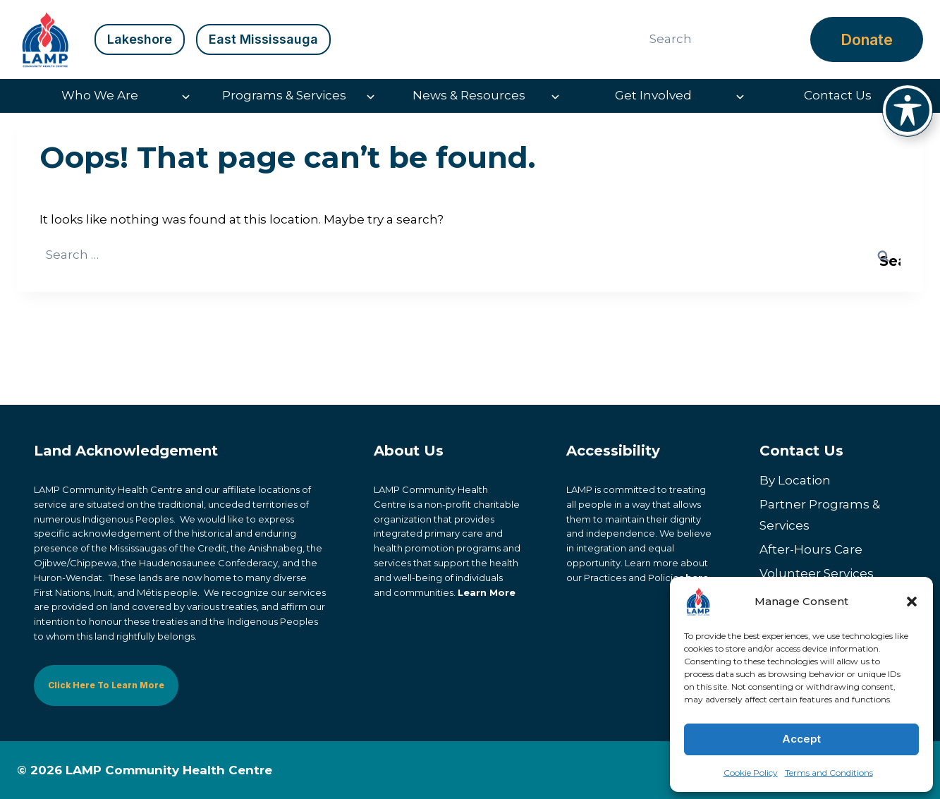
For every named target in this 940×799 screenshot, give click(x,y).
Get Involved (653, 95)
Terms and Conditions (829, 772)
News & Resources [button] (469, 95)
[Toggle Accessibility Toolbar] (907, 110)
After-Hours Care (810, 550)
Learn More (486, 592)
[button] (912, 601)
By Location (795, 480)
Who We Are (99, 95)
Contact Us (838, 95)
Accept (801, 738)
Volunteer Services (816, 574)
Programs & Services (284, 95)
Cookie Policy (751, 772)
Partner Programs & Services (819, 515)
